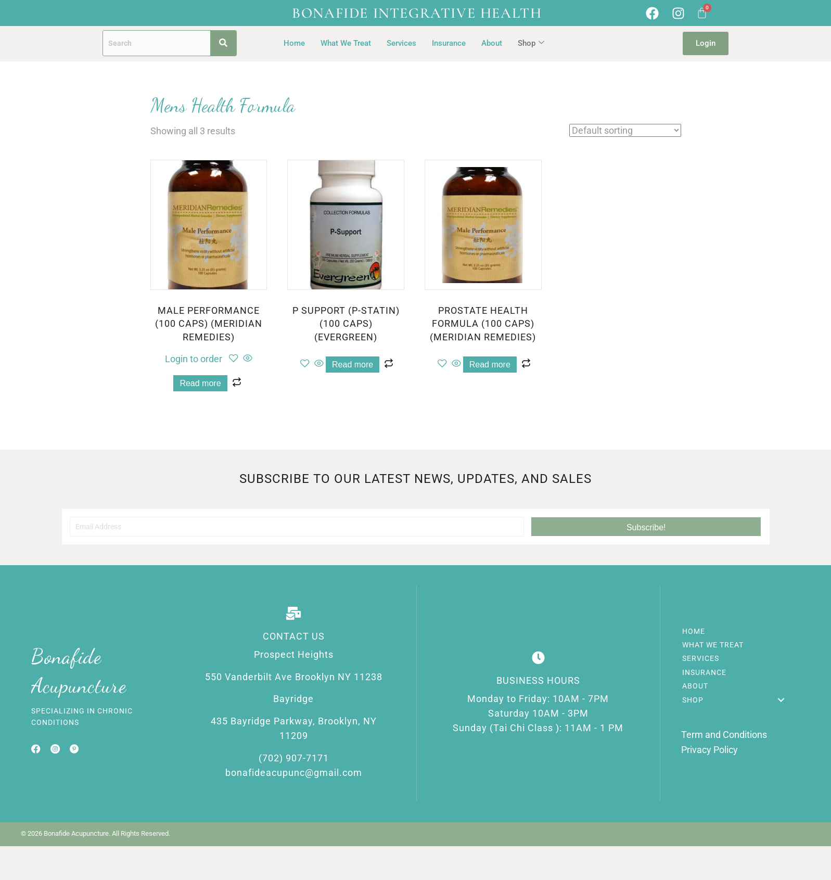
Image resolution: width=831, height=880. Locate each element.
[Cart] (702, 13)
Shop (531, 43)
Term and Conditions (724, 736)
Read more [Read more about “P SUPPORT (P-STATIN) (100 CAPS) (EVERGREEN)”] (352, 364)
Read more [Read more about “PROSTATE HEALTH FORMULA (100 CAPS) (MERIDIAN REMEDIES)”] (489, 364)
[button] (646, 527)
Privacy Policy (709, 751)
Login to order (193, 358)
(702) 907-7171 (294, 761)
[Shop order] (625, 130)
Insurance (449, 43)
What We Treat (346, 43)
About (491, 43)
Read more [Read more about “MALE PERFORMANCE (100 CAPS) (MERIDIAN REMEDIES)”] (200, 383)
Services (401, 43)
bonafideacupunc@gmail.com (293, 776)
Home (294, 43)
